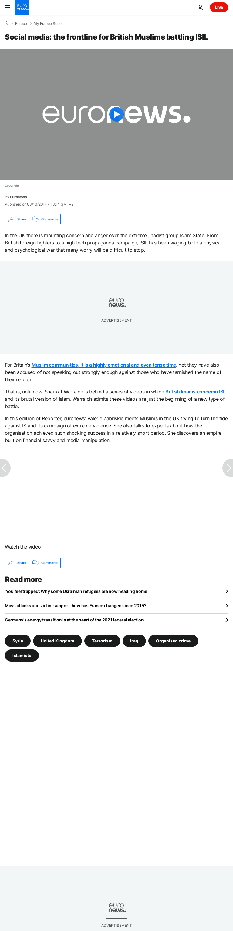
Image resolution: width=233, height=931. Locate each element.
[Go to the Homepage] (22, 7)
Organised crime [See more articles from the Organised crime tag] (173, 640)
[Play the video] (116, 114)
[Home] (6, 23)
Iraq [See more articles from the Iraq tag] (134, 640)
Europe (21, 24)
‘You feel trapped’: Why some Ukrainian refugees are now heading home (76, 591)
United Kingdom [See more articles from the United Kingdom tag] (57, 640)
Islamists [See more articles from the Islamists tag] (21, 655)
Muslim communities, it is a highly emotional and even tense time (104, 365)
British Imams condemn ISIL (196, 392)
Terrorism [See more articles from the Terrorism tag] (102, 640)
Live (219, 7)
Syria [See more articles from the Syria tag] (17, 640)
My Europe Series (48, 24)
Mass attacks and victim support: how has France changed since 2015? (75, 605)
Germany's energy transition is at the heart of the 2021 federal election (74, 619)
